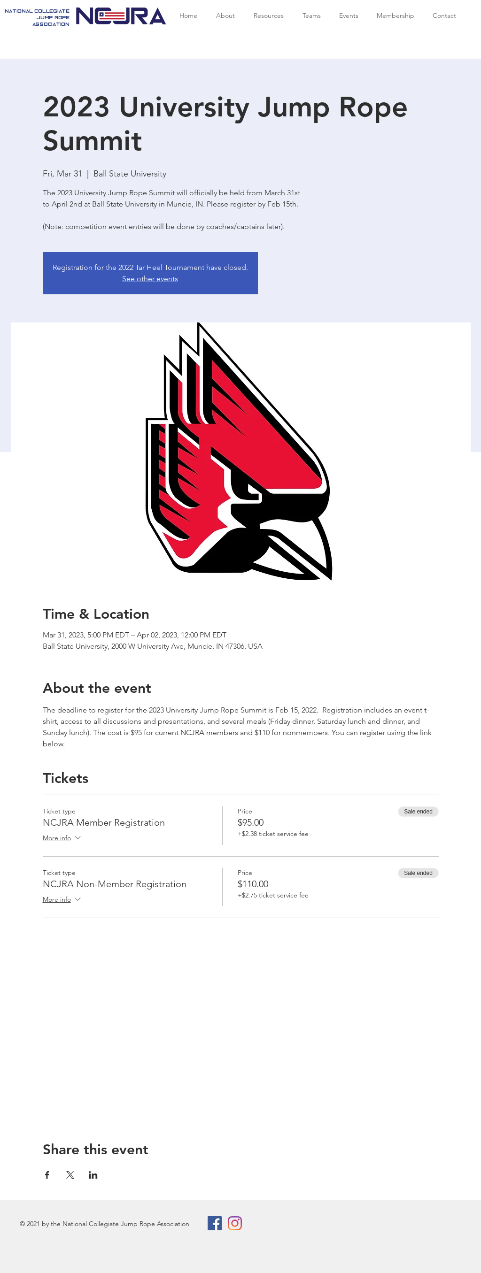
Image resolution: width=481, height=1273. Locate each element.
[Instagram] (235, 1223)
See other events (150, 278)
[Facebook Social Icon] (215, 1223)
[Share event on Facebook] (47, 1175)
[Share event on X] (70, 1175)
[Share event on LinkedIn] (93, 1175)
